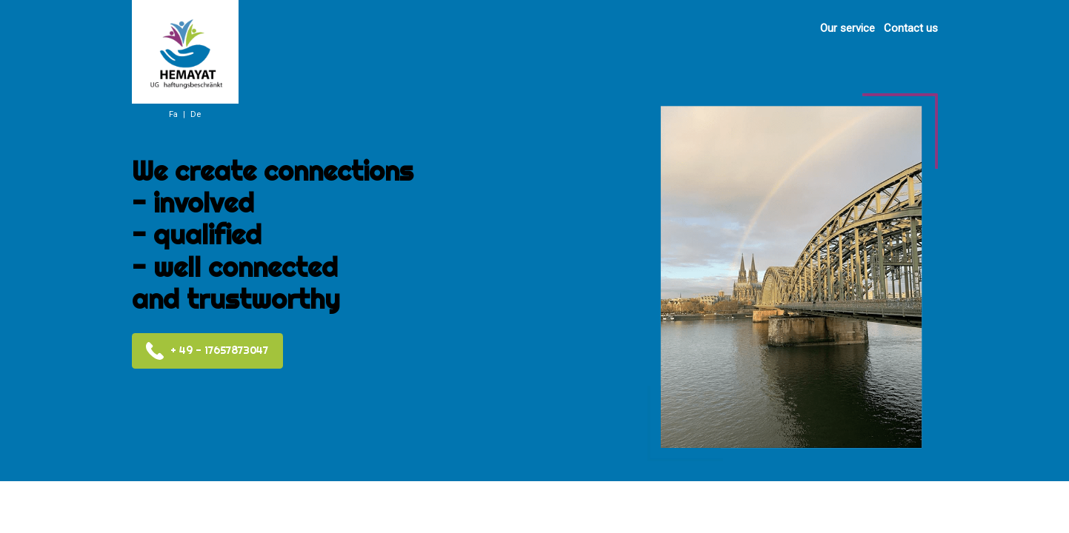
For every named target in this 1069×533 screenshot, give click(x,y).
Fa (173, 114)
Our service (847, 28)
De (195, 114)
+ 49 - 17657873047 (206, 351)
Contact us (911, 28)
